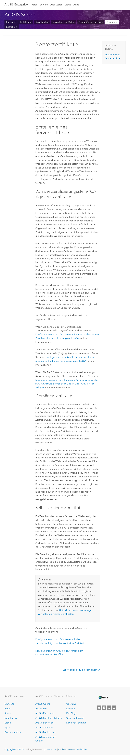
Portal (34, 4)
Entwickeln (11, 26)
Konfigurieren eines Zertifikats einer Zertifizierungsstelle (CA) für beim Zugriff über (66, 383)
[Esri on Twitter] (99, 708)
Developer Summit (76, 722)
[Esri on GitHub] (109, 708)
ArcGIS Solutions (44, 727)
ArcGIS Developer (44, 722)
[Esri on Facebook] (104, 708)
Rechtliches (82, 749)
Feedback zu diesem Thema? (83, 669)
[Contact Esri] (114, 708)
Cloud (68, 4)
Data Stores (56, 4)
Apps (76, 4)
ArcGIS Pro (41, 708)
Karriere (70, 708)
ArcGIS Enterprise (16, 4)
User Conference (75, 718)
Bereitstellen (42, 22)
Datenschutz (51, 749)
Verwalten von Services (90, 22)
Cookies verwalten (66, 749)
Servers (44, 4)
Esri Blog (71, 713)
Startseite (11, 22)
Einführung (25, 22)
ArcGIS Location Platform (48, 718)
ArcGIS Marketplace (45, 732)
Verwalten (111, 22)
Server (7, 713)
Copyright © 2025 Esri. (15, 749)
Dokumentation (12, 732)
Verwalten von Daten (63, 22)
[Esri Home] (103, 697)
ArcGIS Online (42, 703)
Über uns (71, 703)
